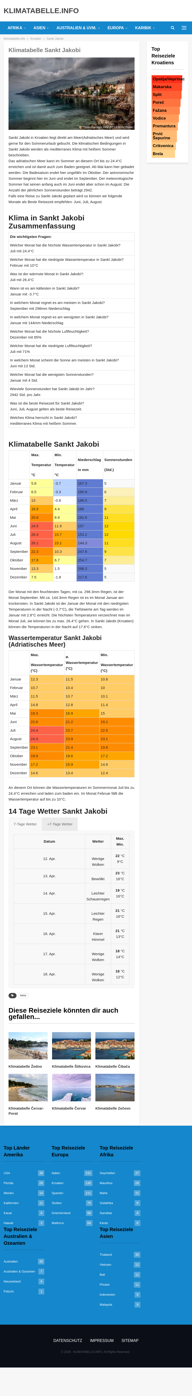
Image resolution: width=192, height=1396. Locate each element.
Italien (56, 1173)
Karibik (143, 28)
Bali (102, 1274)
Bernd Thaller (125, 127)
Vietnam (105, 1264)
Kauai (8, 1213)
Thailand (106, 1254)
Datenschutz (68, 1341)
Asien (39, 28)
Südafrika (106, 1203)
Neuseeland (12, 1281)
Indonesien (107, 1294)
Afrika (15, 28)
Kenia (104, 1223)
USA (7, 1173)
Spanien (57, 1193)
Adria (23, 995)
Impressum (102, 1341)
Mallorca (58, 1223)
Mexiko (9, 1193)
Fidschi (9, 1291)
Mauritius (106, 1183)
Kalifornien (11, 1203)
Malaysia (106, 1304)
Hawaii (8, 1223)
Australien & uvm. (76, 28)
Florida (8, 1183)
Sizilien (57, 1203)
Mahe (104, 1193)
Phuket (105, 1284)
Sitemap (129, 1341)
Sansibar (106, 1213)
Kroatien (57, 1183)
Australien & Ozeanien (19, 1271)
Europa (116, 28)
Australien (11, 1261)
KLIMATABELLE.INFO (41, 11)
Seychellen (107, 1173)
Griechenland (61, 1213)
